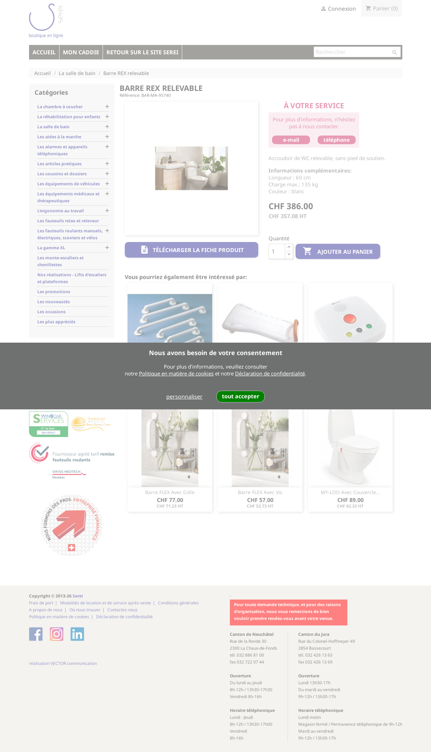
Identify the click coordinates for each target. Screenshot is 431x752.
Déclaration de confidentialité (270, 373)
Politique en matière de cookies (176, 373)
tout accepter (240, 396)
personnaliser (184, 396)
